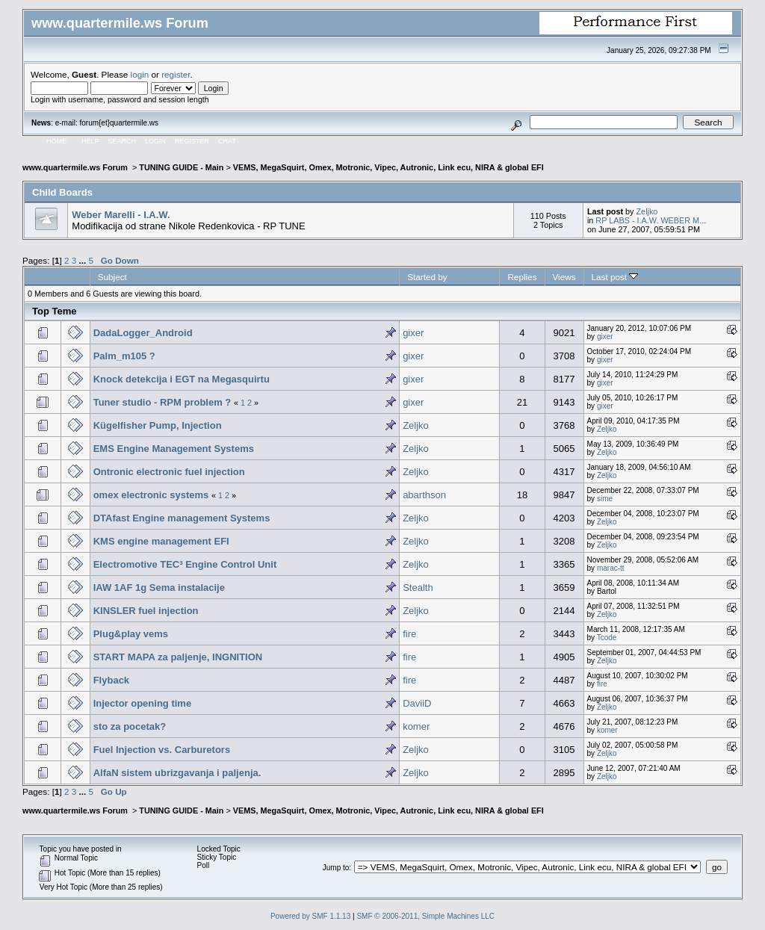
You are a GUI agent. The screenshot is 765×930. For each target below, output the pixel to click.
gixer (413, 332)
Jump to (336, 868)
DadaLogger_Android (143, 332)
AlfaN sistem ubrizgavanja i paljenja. (177, 772)
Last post (615, 277)
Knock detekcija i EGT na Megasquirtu (181, 379)
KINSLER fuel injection (146, 610)
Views (564, 277)
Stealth (418, 587)
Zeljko (647, 211)
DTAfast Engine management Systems (181, 518)
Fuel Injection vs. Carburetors (162, 749)
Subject (112, 277)
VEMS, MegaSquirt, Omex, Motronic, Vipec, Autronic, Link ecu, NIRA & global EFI (388, 167)
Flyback (111, 680)
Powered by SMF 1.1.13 (310, 916)
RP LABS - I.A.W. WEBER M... (650, 220)
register (175, 74)
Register (192, 141)
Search (122, 141)
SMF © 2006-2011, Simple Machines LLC (425, 916)
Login (155, 141)
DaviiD (417, 703)
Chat (227, 141)
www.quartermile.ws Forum (76, 167)
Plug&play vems (130, 633)
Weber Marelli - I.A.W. (121, 214)
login (140, 74)
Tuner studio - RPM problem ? (162, 402)
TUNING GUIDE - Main (181, 167)
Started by (427, 277)
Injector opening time (142, 703)
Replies (521, 277)
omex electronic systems (151, 494)
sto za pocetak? (130, 726)
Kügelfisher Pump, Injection (157, 425)
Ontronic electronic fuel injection (169, 471)
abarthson (424, 494)
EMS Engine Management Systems (173, 448)
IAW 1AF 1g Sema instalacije (159, 587)
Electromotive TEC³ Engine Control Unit (185, 564)
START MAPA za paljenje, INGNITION (178, 657)
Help (90, 141)
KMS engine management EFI (161, 541)
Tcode (607, 637)
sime (605, 499)
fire (409, 633)
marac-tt (611, 568)
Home (56, 141)
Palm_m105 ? (124, 356)
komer (416, 726)
